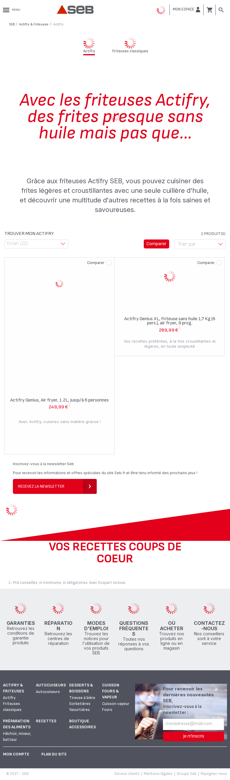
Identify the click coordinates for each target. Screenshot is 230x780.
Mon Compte (16, 754)
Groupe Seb (186, 773)
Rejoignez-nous (214, 773)
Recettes (46, 720)
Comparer (96, 262)
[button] (186, 9)
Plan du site (54, 754)
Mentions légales (158, 773)
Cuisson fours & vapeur (110, 691)
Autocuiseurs (51, 685)
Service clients (127, 773)
